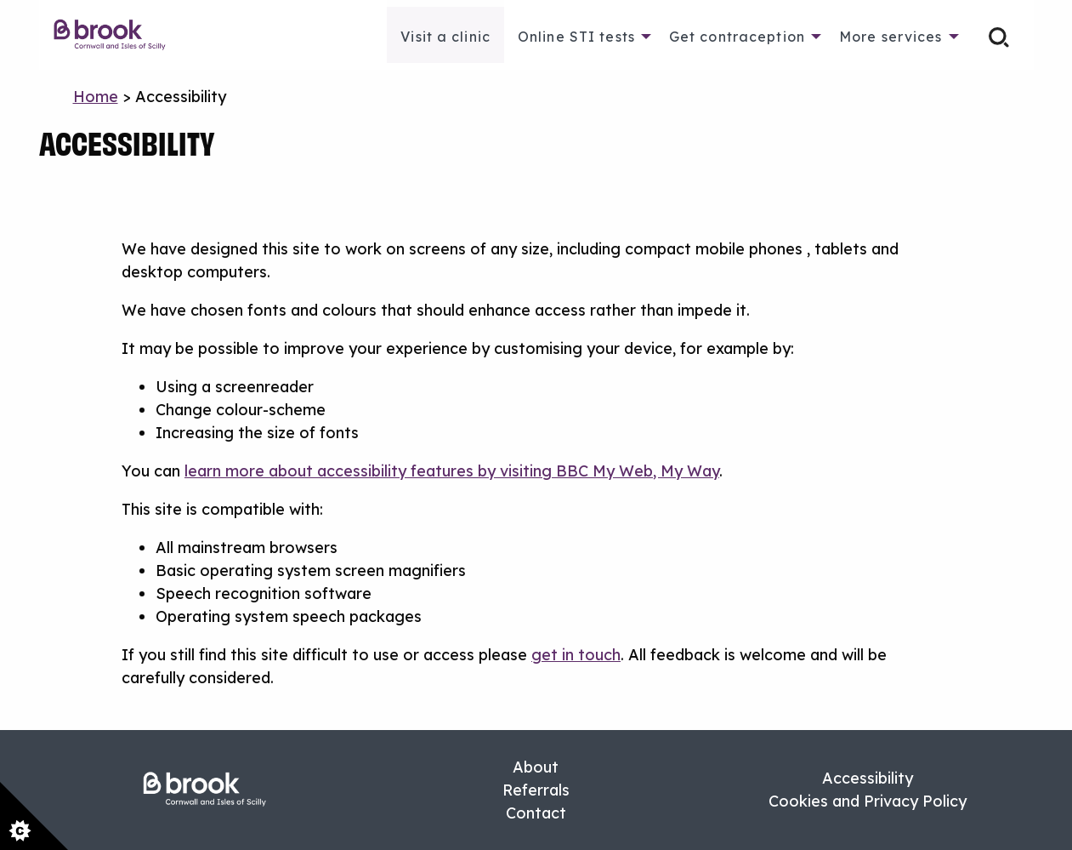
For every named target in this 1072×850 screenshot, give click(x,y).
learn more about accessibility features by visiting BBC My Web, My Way (451, 471)
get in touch (576, 655)
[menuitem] (118, 35)
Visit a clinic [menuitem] (445, 36)
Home (95, 96)
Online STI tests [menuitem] (576, 36)
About (536, 767)
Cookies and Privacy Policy (868, 801)
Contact (536, 813)
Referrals (536, 790)
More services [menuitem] (891, 36)
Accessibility (867, 778)
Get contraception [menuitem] (737, 36)
